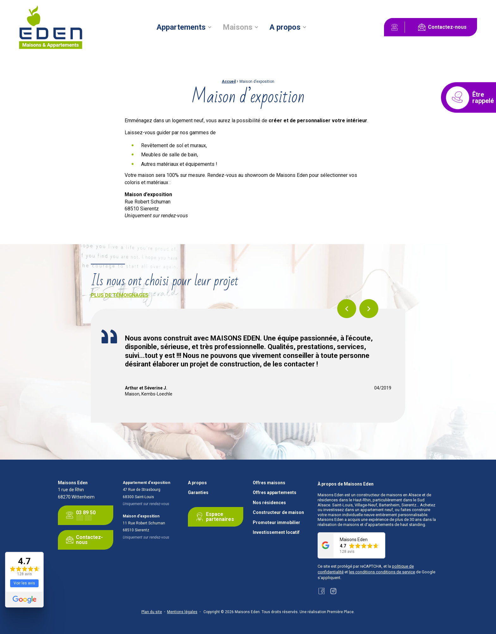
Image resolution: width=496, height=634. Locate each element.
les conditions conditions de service (382, 572)
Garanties (198, 492)
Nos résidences (269, 502)
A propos (285, 27)
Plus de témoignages (119, 295)
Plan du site (151, 612)
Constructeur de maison (278, 512)
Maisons (237, 27)
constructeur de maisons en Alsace (388, 494)
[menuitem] (184, 27)
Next (368, 308)
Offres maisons (269, 482)
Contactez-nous (441, 27)
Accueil (229, 81)
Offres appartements (274, 492)
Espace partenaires (213, 516)
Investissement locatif (276, 532)
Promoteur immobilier (276, 522)
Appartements (181, 27)
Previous (346, 308)
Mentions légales (182, 612)
